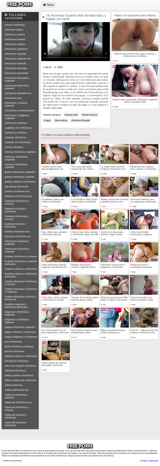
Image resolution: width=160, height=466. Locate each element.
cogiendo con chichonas (18, 127)
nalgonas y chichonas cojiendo (17, 321)
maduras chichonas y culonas (16, 218)
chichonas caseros (15, 44)
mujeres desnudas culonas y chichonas (20, 298)
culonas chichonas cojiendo (20, 151)
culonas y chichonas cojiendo (16, 166)
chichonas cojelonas (16, 49)
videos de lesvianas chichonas (15, 424)
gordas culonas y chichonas (20, 181)
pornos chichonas (14, 351)
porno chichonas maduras (19, 346)
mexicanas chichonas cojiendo (17, 250)
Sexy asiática (61, 120)
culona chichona (14, 147)
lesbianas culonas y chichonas (16, 210)
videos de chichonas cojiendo (16, 396)
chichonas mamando (16, 73)
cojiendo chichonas (15, 137)
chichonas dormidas (16, 68)
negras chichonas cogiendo (20, 327)
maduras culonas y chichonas (15, 225)
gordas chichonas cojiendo (19, 176)
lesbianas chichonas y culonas (17, 202)
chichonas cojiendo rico (18, 58)
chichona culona (14, 29)
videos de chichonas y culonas (17, 408)
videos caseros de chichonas (20, 380)
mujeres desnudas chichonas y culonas (21, 283)
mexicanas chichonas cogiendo (17, 242)
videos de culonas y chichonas (15, 416)
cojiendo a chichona (16, 132)
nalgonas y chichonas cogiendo (17, 313)
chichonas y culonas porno (19, 110)
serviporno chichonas (16, 360)
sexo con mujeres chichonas (20, 365)
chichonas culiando (15, 63)
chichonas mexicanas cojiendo (17, 87)
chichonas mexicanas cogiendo (17, 79)
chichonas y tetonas (16, 122)
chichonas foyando (80, 120)
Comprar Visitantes (149, 460)
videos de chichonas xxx (18, 402)
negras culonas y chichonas (20, 331)
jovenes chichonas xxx (17, 191)
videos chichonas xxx (16, 389)
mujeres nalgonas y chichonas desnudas (16, 306)
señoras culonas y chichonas (21, 356)
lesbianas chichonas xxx (18, 196)
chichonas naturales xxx (18, 93)
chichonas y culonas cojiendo (16, 104)
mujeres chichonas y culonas (21, 256)
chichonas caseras (15, 39)
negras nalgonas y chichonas (21, 336)
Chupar (47, 120)
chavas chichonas (15, 24)
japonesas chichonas (16, 186)
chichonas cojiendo (15, 53)
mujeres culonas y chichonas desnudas (21, 275)
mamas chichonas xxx (17, 231)
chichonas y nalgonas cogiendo (17, 117)
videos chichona (14, 385)
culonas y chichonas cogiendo (16, 158)
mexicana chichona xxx (18, 236)
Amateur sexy (71, 115)
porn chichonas (13, 341)
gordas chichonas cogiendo (20, 172)
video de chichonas (15, 370)
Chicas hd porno (90, 115)
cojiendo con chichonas (18, 142)
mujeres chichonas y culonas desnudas (21, 263)
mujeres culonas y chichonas (21, 268)
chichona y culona (15, 34)
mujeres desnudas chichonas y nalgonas (21, 290)
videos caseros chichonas (19, 375)
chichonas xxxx (13, 98)
